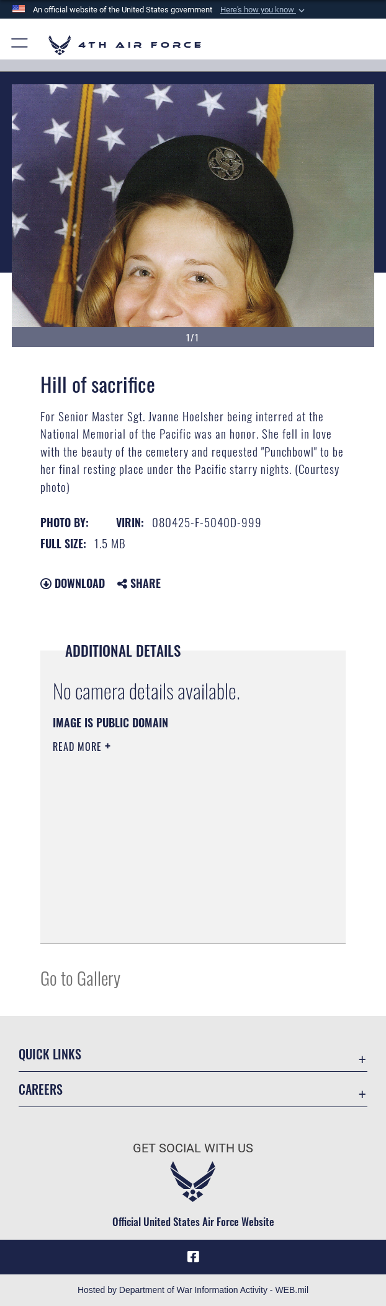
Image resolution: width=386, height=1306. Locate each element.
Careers (41, 1089)
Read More (79, 746)
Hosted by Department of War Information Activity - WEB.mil (193, 1290)
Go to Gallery (80, 977)
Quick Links (50, 1054)
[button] (263, 10)
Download (72, 583)
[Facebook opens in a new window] (193, 1257)
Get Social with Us (193, 1148)
